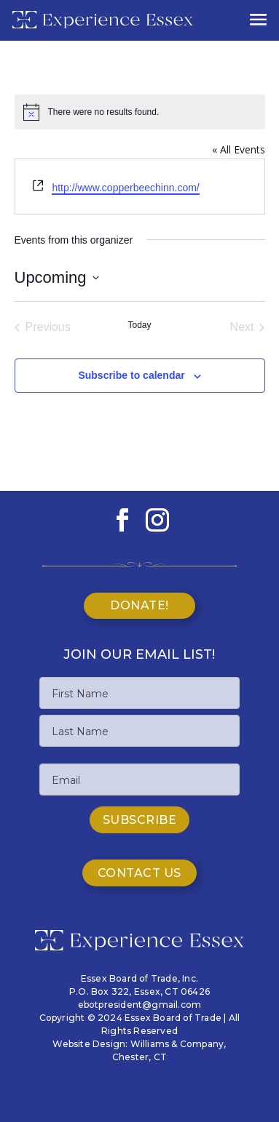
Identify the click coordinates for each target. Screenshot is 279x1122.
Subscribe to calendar (131, 375)
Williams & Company (177, 1043)
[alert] (140, 112)
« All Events (238, 149)
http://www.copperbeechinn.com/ (125, 187)
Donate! (139, 605)
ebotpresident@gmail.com (140, 1004)
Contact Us (139, 873)
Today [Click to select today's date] (139, 325)
